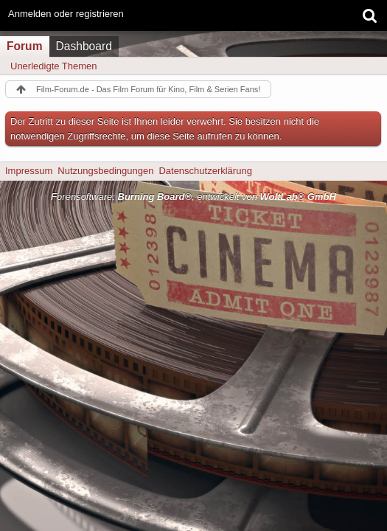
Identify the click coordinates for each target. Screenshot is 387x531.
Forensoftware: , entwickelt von (193, 196)
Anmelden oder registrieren (66, 13)
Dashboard (84, 46)
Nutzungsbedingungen (105, 170)
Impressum (28, 170)
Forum (25, 46)
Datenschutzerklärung (204, 170)
